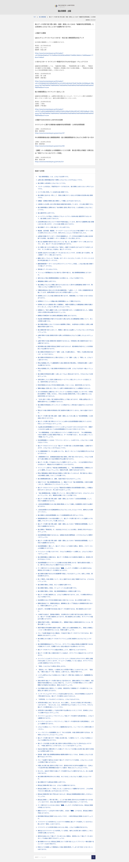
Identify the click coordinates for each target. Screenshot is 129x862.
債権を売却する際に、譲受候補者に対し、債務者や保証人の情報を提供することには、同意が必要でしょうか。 (65, 623)
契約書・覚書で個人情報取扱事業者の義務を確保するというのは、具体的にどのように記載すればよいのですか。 (65, 755)
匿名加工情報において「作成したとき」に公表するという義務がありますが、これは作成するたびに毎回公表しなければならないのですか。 (65, 790)
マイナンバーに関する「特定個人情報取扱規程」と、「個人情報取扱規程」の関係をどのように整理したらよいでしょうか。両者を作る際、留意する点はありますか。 (65, 469)
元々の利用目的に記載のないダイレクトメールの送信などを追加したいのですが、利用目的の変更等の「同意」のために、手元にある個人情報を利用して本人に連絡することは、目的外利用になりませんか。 (65, 394)
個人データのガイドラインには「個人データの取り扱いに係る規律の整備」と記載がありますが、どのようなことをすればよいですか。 (65, 447)
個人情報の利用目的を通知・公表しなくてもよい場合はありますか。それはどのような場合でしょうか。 (65, 375)
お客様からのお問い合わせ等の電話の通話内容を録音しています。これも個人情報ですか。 (66, 204)
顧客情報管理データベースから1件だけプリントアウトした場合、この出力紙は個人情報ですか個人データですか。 (65, 265)
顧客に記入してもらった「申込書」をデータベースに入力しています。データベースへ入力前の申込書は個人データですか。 (66, 259)
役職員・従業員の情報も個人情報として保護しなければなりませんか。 (60, 201)
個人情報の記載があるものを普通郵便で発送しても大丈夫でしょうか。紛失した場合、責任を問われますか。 (65, 575)
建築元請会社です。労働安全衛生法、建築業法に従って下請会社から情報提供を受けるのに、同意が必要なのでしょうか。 (65, 604)
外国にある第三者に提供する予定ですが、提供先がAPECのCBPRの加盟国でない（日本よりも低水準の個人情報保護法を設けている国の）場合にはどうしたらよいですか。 (65, 766)
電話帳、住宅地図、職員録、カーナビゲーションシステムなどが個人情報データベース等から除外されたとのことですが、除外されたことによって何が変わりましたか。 (65, 232)
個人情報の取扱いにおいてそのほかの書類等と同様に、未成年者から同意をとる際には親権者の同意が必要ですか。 (65, 325)
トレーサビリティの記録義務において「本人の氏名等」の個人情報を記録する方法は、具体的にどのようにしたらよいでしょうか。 (65, 733)
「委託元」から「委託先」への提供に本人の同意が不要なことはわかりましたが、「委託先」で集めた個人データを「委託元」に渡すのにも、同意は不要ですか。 (65, 670)
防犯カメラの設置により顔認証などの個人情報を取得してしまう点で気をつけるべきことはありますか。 (65, 848)
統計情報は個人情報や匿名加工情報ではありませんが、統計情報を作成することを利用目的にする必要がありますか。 (65, 347)
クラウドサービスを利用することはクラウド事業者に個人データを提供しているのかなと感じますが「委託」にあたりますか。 (65, 823)
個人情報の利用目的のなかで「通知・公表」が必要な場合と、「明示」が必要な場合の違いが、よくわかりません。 (65, 353)
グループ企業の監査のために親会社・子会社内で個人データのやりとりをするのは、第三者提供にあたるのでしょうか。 (65, 634)
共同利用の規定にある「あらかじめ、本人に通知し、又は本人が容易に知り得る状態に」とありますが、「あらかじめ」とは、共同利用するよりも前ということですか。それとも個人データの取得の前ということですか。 (65, 704)
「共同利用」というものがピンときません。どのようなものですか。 (59, 699)
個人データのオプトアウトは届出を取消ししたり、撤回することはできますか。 (62, 650)
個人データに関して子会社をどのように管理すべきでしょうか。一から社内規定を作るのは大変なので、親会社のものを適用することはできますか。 (65, 463)
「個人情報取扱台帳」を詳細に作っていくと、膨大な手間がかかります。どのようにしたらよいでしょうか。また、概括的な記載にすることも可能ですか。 (66, 494)
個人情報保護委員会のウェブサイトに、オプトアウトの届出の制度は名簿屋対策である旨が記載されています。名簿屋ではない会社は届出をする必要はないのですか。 (65, 645)
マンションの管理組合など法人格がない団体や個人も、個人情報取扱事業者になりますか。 (64, 273)
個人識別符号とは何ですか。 (47, 213)
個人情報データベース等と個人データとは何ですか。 (54, 227)
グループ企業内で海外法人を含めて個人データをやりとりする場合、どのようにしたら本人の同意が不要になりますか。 (65, 761)
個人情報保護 (42, 17)
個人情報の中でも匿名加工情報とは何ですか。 (52, 782)
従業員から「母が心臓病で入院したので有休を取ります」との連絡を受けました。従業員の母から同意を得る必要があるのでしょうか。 (65, 311)
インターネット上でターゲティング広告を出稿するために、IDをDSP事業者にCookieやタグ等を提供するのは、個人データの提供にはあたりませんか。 (65, 695)
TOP (35, 17)
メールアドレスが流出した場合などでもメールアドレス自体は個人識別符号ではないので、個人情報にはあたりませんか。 (64, 217)
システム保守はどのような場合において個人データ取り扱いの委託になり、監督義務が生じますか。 (65, 676)
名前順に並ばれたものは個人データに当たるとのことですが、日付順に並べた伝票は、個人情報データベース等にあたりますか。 (65, 254)
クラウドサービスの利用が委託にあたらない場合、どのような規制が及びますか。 (63, 827)
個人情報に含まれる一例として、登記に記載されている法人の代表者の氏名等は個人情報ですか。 (65, 196)
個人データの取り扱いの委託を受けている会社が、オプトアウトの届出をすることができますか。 (65, 654)
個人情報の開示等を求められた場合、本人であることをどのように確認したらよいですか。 (64, 777)
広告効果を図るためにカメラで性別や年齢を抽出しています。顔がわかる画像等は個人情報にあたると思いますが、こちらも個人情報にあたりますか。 (66, 223)
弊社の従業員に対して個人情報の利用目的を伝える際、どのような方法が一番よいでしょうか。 (65, 369)
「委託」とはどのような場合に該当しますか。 (52, 666)
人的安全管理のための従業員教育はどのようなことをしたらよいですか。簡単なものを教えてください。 (65, 511)
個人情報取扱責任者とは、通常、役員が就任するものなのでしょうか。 (60, 479)
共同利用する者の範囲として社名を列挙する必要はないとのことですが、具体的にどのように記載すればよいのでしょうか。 (65, 711)
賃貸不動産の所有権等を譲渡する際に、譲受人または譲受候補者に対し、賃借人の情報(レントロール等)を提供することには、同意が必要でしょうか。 (65, 629)
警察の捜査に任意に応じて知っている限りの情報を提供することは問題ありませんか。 (64, 388)
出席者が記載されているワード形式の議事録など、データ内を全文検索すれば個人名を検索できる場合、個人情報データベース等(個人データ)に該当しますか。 (65, 237)
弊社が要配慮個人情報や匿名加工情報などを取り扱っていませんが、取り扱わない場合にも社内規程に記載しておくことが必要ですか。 (65, 474)
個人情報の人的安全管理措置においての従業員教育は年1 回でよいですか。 (61, 515)
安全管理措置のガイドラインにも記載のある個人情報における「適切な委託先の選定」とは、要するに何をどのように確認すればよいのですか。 (65, 564)
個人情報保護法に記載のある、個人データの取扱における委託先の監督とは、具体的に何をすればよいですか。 (65, 558)
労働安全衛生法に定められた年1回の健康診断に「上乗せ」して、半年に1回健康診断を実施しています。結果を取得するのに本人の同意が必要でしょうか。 (65, 291)
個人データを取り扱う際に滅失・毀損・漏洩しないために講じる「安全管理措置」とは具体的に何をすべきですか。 (65, 417)
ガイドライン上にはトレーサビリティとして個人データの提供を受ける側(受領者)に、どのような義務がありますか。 (66, 722)
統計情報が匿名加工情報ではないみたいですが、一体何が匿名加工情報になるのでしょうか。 (65, 817)
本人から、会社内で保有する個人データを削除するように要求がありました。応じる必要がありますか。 (65, 772)
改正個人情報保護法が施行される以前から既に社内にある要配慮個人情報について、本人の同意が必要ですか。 (65, 320)
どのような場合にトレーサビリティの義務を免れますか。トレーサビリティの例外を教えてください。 (66, 728)
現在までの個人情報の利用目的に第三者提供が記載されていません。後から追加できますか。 (65, 411)
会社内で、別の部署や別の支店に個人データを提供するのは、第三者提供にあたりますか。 (64, 610)
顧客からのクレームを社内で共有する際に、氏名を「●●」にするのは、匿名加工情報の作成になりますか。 (65, 812)
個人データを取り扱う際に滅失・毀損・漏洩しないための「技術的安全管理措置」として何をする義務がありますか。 (65, 541)
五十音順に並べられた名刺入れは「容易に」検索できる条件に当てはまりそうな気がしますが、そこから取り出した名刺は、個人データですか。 (65, 248)
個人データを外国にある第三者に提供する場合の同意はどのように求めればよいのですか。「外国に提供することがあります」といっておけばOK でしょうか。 (64, 744)
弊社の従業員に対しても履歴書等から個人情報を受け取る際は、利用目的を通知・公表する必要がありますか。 (65, 364)
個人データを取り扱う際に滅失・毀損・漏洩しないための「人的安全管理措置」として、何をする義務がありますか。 (65, 500)
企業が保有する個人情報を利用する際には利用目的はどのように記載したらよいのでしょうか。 (65, 336)
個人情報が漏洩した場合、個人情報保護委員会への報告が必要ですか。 (60, 591)
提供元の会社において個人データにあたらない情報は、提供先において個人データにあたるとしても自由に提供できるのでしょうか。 (65, 837)
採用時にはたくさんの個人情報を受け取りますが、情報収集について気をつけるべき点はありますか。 (65, 297)
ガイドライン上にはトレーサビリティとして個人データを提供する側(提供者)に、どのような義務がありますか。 (66, 717)
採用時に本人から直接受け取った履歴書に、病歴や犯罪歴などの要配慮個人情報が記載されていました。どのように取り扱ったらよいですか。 (65, 305)
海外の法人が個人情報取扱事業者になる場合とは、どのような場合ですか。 (61, 278)
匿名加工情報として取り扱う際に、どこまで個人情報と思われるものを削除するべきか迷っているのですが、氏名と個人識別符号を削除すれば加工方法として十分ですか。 (65, 801)
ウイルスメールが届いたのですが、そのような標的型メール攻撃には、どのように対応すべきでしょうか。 (65, 552)
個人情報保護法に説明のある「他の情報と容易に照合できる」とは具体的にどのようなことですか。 (65, 208)
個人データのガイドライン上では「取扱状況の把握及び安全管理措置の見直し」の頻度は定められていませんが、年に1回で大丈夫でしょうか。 (65, 489)
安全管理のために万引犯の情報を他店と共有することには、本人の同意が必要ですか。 (64, 600)
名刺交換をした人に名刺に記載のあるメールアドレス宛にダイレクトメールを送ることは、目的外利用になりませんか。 (64, 380)
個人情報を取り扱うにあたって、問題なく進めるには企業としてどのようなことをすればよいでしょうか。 (66, 331)
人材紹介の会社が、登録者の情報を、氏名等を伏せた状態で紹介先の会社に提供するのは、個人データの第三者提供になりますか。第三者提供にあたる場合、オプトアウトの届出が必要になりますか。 (65, 616)
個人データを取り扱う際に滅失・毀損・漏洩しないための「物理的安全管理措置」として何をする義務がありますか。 (65, 525)
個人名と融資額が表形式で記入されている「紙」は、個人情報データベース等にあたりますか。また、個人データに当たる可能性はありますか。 (65, 243)
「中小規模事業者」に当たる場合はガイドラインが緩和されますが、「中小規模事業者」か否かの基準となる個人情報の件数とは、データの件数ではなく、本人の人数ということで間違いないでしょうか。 (65, 434)
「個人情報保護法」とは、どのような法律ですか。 (53, 177)
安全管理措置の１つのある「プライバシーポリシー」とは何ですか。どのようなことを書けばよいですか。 (65, 441)
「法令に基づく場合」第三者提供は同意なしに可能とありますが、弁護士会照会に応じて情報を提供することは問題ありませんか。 (65, 400)
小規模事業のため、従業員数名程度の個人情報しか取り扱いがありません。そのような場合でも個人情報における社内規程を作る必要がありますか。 (65, 458)
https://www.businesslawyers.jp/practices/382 (50, 146)
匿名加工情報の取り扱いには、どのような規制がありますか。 (57, 785)
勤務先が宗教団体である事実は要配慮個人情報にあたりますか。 (58, 315)
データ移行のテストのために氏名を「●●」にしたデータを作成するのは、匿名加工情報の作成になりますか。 (65, 806)
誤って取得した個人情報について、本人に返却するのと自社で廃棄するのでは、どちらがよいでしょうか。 (66, 580)
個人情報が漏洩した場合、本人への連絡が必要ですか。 (55, 585)
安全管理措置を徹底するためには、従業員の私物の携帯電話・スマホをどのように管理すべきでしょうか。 (65, 536)
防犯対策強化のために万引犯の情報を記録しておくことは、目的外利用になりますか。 (64, 385)
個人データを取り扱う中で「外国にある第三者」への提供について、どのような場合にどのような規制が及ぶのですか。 (65, 739)
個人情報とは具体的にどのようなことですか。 (52, 183)
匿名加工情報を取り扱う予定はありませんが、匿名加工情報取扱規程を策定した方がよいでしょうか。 (65, 795)
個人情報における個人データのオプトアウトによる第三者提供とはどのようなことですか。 (64, 640)
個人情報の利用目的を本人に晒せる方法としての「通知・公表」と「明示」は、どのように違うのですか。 (65, 358)
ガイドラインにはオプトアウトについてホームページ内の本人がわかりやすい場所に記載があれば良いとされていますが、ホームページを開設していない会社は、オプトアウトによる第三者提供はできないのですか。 (65, 660)
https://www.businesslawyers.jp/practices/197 (50, 133)
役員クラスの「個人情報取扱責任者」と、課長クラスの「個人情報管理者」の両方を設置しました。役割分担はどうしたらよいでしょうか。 (65, 483)
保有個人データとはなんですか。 (48, 269)
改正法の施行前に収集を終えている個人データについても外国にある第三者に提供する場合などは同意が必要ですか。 (66, 750)
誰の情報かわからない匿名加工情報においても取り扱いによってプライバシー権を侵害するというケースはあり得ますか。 (66, 842)
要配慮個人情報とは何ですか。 (47, 281)
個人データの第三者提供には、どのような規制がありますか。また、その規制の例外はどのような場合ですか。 (65, 595)
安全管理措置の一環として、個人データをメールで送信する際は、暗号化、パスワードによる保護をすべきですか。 (65, 547)
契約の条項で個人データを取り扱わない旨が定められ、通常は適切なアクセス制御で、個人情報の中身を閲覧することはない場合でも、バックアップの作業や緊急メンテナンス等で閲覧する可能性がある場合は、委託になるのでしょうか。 (66, 683)
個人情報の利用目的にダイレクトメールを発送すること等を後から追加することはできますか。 (65, 406)
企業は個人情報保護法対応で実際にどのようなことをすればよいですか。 (60, 180)
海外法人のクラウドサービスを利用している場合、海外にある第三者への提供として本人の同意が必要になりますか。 (65, 832)
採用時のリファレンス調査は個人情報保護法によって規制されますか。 (60, 301)
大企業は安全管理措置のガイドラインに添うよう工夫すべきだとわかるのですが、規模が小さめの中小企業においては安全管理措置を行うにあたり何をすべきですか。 (65, 428)
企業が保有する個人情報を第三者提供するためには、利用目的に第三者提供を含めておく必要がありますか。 (65, 342)
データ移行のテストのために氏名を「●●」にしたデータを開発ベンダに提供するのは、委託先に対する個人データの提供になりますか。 (65, 569)
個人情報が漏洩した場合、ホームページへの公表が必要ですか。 (58, 588)
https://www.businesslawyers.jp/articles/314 (49, 162)
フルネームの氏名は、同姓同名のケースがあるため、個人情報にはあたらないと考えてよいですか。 (66, 187)
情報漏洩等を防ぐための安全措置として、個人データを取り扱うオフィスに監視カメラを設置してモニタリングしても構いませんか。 (65, 519)
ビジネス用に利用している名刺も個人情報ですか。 (53, 192)
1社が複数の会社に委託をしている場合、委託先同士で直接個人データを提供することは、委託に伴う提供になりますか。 (66, 689)
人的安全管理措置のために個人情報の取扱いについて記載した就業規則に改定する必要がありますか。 (65, 505)
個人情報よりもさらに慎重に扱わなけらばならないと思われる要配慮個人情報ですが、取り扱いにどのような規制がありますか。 (65, 286)
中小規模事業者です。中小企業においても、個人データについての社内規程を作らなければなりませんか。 (66, 452)
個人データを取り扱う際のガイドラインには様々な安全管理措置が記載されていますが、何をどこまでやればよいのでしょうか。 (65, 422)
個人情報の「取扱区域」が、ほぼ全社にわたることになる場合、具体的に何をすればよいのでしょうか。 (65, 530)
